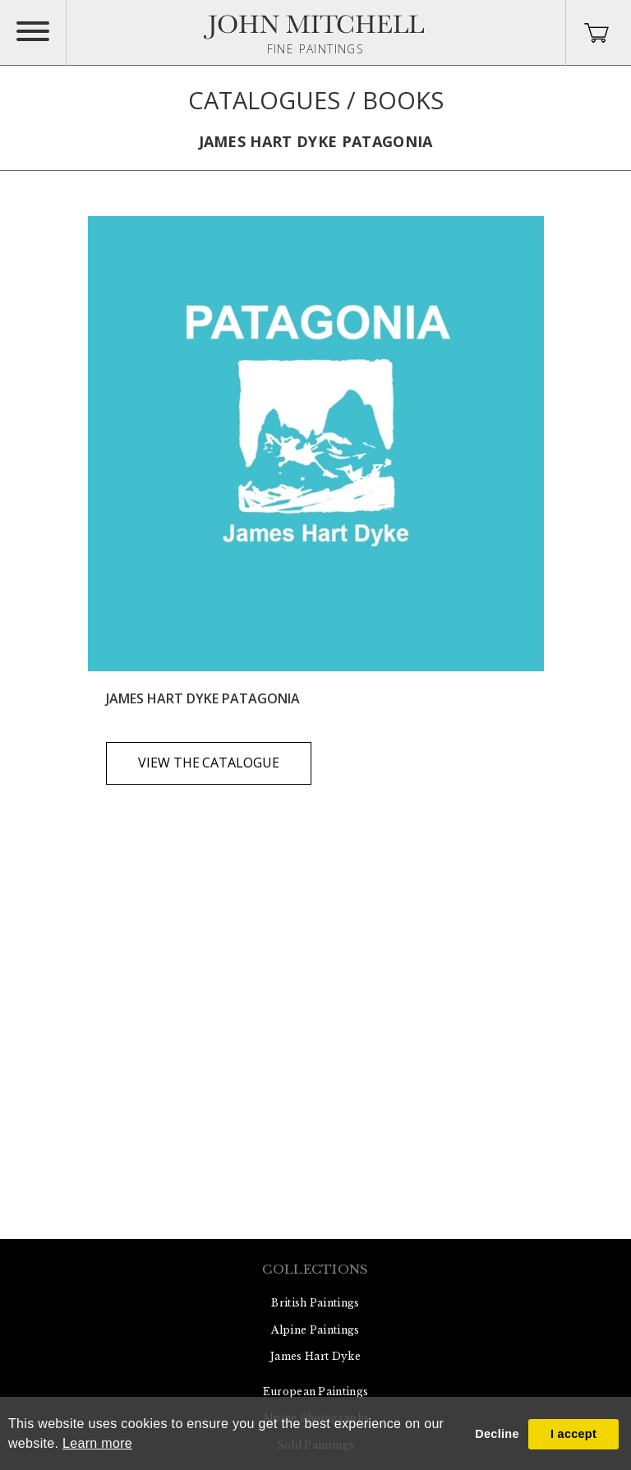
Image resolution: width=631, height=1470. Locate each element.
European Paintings (316, 1391)
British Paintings (315, 1303)
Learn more (97, 1443)
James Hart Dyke (315, 1356)
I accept (573, 1433)
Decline (496, 1433)
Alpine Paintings (315, 1330)
